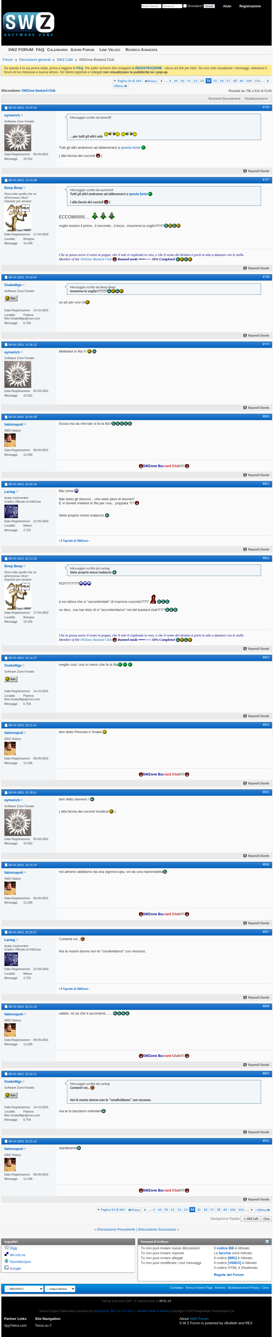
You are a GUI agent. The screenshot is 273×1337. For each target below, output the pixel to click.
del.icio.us (18, 1255)
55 (215, 81)
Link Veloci (110, 49)
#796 (266, 107)
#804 (266, 725)
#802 (266, 558)
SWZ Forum (199, 1319)
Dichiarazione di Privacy (243, 1287)
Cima (266, 1219)
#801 (266, 484)
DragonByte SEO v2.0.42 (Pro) (113, 1311)
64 (241, 81)
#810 (266, 1141)
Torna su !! (43, 1325)
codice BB (225, 1248)
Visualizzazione (255, 98)
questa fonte (131, 147)
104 (249, 81)
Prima (150, 81)
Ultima (120, 86)
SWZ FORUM (20, 49)
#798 (266, 277)
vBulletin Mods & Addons (153, 1311)
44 (175, 81)
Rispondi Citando (256, 171)
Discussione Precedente (116, 1229)
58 (235, 81)
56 (222, 81)
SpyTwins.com (15, 1325)
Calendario (57, 49)
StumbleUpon (20, 1262)
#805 (266, 792)
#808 (266, 1006)
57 (228, 81)
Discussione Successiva (157, 1229)
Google (15, 1268)
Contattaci (176, 1287)
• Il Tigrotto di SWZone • (74, 540)
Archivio (220, 1287)
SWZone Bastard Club (38, 90)
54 (208, 81)
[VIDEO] (234, 1263)
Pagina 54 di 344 (129, 81)
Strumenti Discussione (223, 98)
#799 (266, 344)
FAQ (40, 49)
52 (195, 81)
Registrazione (250, 6)
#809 (266, 1073)
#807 (266, 932)
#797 (266, 180)
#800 (266, 416)
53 (202, 81)
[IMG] (232, 1258)
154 (257, 81)
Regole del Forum (229, 1275)
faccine (225, 1253)
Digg (13, 1248)
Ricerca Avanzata (142, 49)
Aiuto (227, 6)
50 (182, 81)
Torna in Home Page (198, 1287)
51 (189, 81)
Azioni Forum (82, 49)
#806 (266, 864)
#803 (266, 657)
